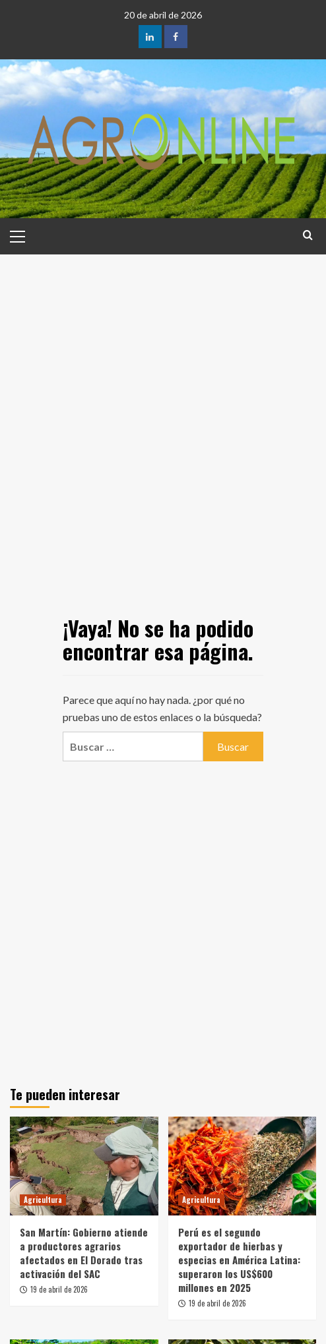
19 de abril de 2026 (59, 1289)
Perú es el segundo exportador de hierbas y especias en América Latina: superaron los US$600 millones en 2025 (239, 1260)
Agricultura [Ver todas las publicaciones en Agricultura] (43, 1199)
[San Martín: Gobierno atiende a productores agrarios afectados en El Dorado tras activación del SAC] (84, 1166)
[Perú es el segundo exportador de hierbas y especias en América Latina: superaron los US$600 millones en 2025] (242, 1166)
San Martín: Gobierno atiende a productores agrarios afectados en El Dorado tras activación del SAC (84, 1253)
